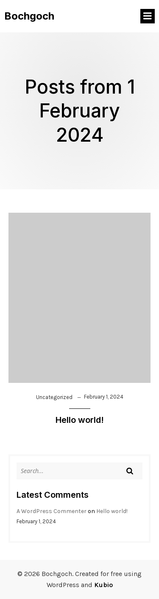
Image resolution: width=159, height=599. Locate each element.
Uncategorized (54, 397)
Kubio (103, 585)
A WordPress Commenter (51, 511)
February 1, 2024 (103, 397)
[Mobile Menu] (147, 16)
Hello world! (112, 511)
